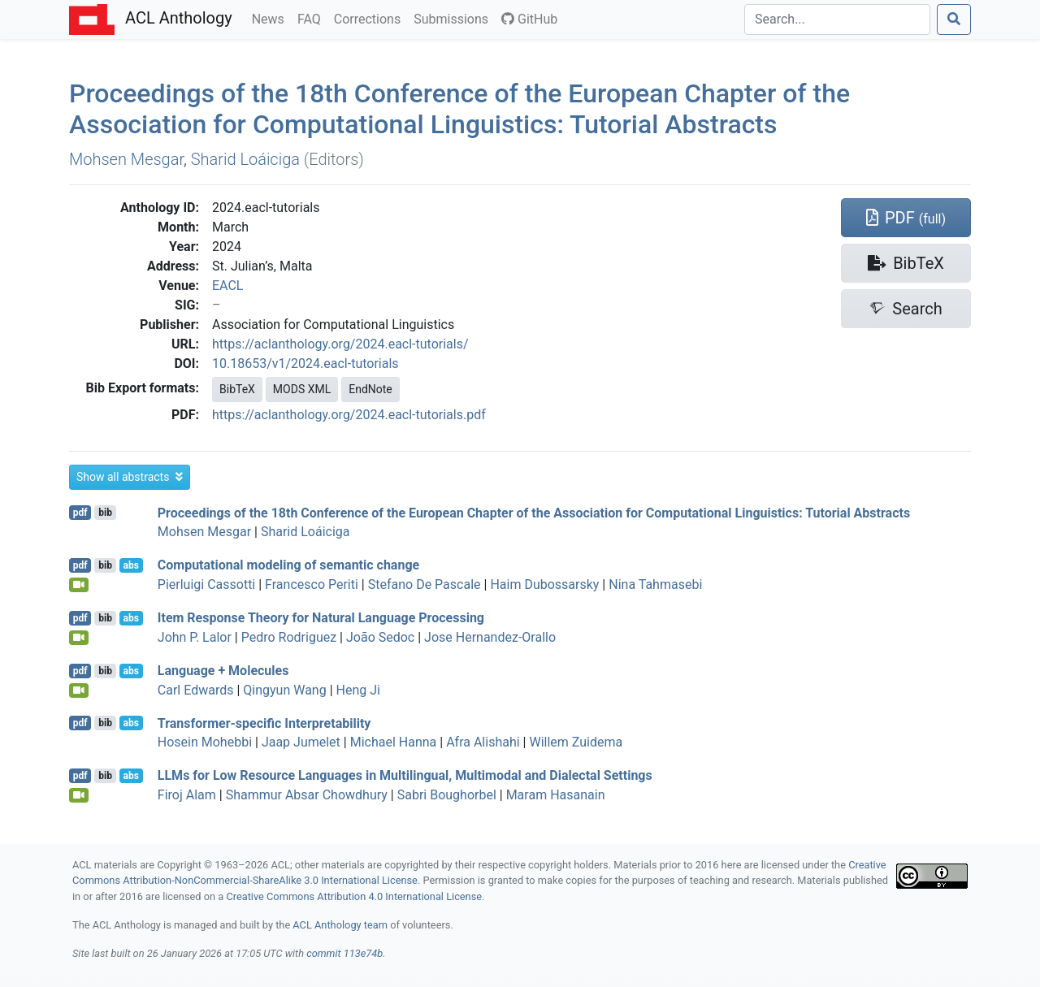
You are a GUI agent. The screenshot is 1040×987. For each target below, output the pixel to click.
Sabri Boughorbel (446, 795)
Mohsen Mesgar (126, 159)
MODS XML (302, 389)
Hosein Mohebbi (205, 742)
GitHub (529, 19)
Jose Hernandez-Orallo (490, 637)
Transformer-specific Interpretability (264, 722)
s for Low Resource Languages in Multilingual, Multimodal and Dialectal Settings (405, 775)
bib (105, 512)
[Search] (837, 19)
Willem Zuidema (575, 742)
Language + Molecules (223, 670)
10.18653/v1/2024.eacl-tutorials (305, 363)
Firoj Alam (187, 795)
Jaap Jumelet (301, 742)
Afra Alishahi (482, 742)
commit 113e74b (344, 953)
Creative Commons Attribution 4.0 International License (354, 896)
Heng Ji (358, 690)
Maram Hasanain (555, 795)
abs (130, 565)
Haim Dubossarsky (544, 584)
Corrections (370, 18)
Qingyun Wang (284, 690)
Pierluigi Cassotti (206, 584)
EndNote (370, 389)
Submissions (454, 18)
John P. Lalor (195, 637)
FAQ (312, 18)
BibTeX (237, 389)
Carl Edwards (196, 690)
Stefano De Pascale (424, 584)
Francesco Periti (311, 584)
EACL (227, 285)
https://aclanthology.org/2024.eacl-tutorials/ (340, 344)
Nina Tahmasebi (655, 584)
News (271, 18)
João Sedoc (380, 637)
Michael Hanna (393, 742)
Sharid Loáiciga (245, 159)
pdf (80, 512)
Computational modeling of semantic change (288, 565)
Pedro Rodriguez (288, 637)
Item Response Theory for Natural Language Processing (321, 618)
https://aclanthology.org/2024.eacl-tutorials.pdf (349, 414)
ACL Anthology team (340, 925)
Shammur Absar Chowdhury (307, 795)
